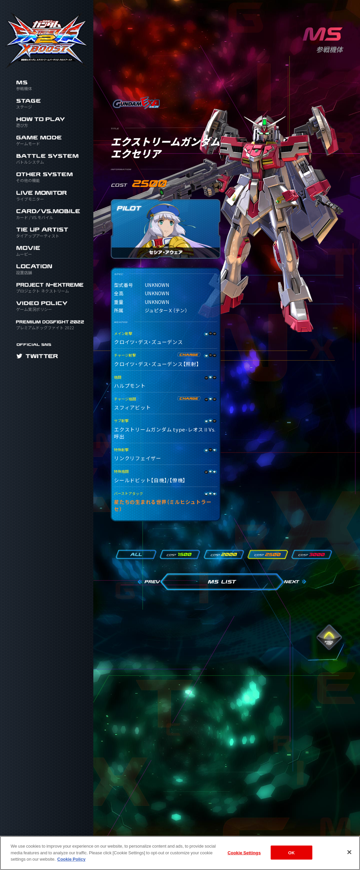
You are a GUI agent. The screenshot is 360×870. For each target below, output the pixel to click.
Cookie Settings (244, 858)
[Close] (349, 858)
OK (291, 858)
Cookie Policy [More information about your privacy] (71, 864)
